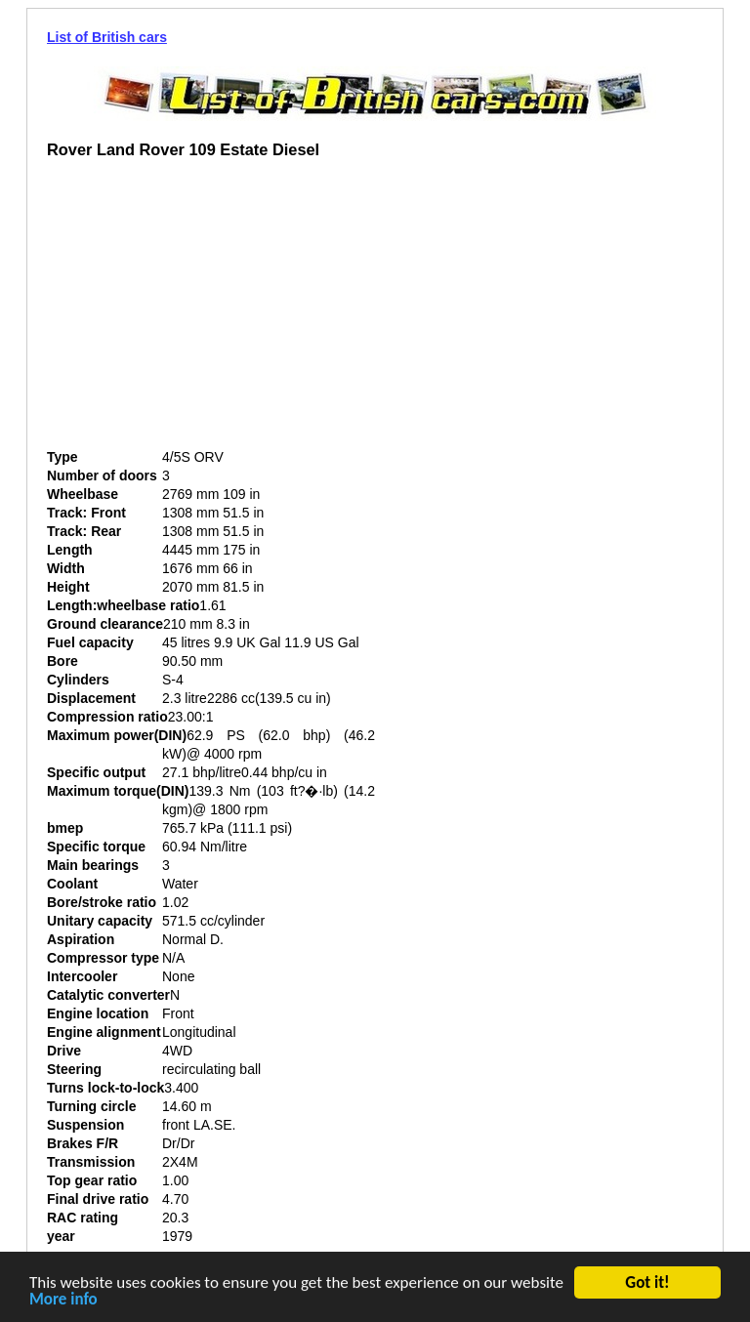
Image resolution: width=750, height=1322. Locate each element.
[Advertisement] (211, 311)
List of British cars (107, 37)
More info (63, 1301)
